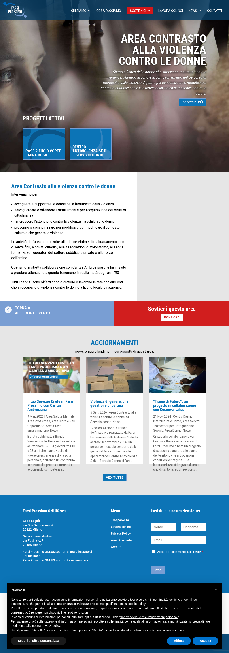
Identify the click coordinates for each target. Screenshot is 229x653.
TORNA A (22, 307)
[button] (216, 590)
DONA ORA (172, 317)
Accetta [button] (205, 640)
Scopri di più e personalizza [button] (38, 640)
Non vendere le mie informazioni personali (149, 617)
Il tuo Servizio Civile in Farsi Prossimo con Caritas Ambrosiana (50, 405)
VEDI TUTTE (114, 477)
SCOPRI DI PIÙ (192, 102)
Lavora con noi (170, 11)
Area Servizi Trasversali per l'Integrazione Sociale (176, 425)
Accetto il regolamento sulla (180, 551)
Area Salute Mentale (60, 416)
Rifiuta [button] (179, 640)
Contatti (214, 11)
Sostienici (138, 11)
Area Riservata (121, 540)
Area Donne (173, 430)
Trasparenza (120, 520)
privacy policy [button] (51, 625)
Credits (116, 547)
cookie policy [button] (136, 604)
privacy (197, 551)
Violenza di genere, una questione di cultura (109, 403)
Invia (158, 570)
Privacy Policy (121, 533)
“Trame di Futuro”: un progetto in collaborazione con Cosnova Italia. (174, 405)
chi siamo (78, 11)
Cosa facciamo (108, 11)
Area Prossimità (38, 421)
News (193, 11)
